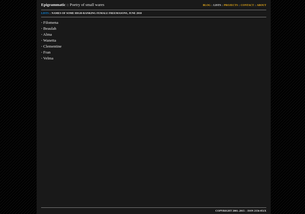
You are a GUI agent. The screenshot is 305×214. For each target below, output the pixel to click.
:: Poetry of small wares (72, 4)
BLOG (207, 5)
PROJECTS (231, 5)
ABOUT (261, 5)
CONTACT (247, 5)
